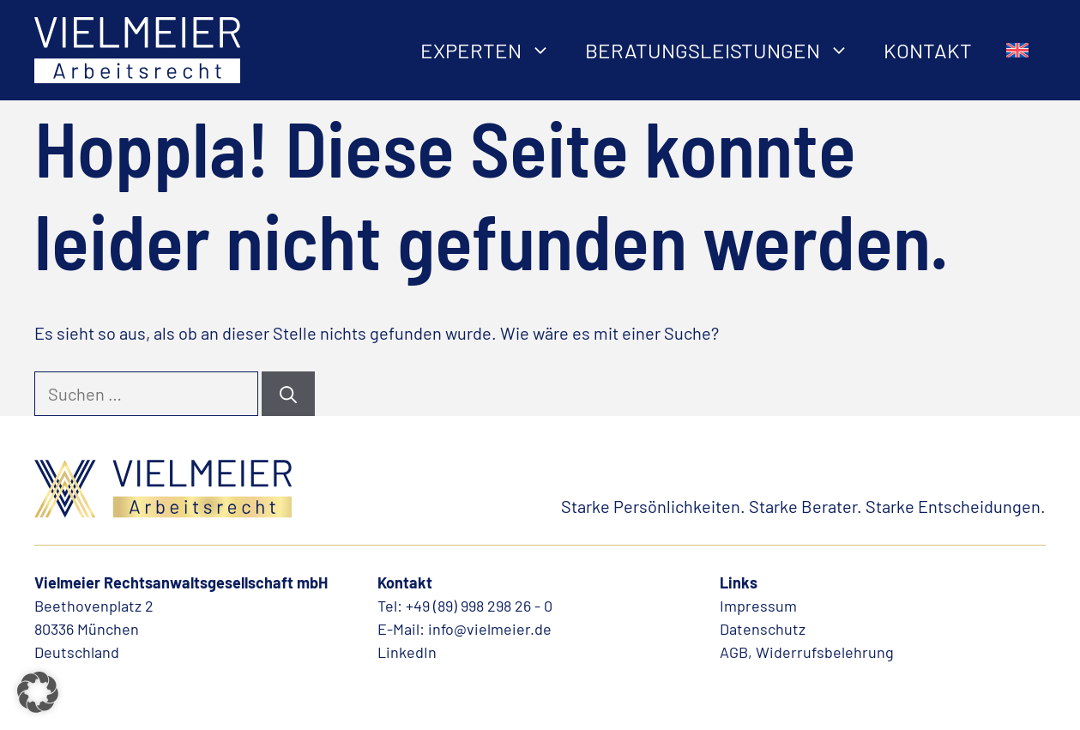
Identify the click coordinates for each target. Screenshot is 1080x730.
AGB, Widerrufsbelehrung (807, 652)
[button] (37, 692)
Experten (494, 50)
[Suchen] (288, 393)
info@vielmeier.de (490, 628)
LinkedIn (407, 652)
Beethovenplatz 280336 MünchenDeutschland (94, 628)
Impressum (758, 605)
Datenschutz (762, 628)
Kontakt (928, 50)
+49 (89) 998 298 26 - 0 (479, 605)
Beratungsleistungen (725, 50)
